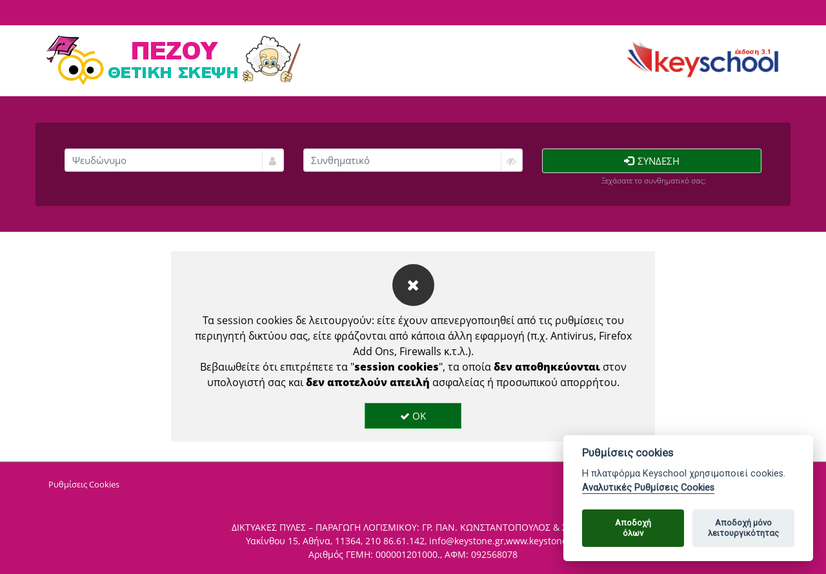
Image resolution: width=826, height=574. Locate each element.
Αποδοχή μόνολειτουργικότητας (743, 528)
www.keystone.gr (542, 541)
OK (413, 415)
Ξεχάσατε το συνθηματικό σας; (653, 180)
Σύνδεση (652, 160)
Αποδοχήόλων (633, 528)
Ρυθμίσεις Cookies (83, 484)
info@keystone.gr (466, 541)
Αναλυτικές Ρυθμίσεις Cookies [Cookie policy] (648, 487)
